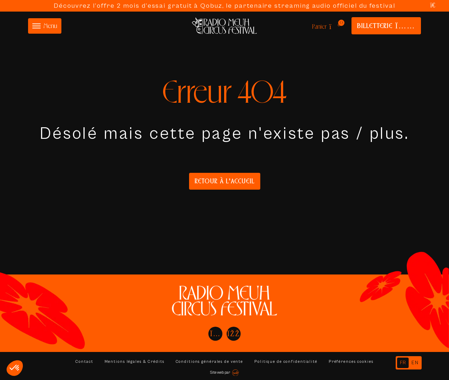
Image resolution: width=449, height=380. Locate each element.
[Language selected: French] (409, 362)
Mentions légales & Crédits (132, 362)
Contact (82, 362)
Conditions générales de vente (209, 362)
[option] (415, 362)
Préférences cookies (353, 362)
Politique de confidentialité (287, 362)
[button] (14, 368)
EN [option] (415, 362)
